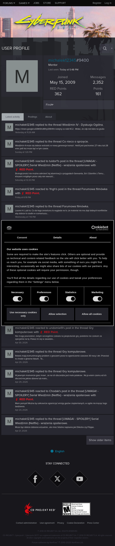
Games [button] (23, 3)
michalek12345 (25, 125)
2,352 (97, 82)
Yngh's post (56, 189)
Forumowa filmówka (95, 189)
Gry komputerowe (74, 351)
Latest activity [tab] (13, 116)
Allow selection (57, 314)
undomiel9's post (60, 328)
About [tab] (93, 237)
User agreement (47, 523)
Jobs (36, 2)
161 (98, 94)
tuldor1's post (57, 161)
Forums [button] (8, 3)
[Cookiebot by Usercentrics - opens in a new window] (94, 228)
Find (49, 104)
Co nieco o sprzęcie (75, 141)
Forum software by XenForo (57, 542)
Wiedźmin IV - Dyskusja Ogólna (83, 125)
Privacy (60, 523)
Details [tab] (57, 237)
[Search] (105, 48)
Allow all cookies (92, 314)
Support (60, 2)
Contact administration (26, 523)
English (57, 451)
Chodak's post (58, 391)
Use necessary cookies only (23, 314)
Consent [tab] (22, 237)
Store (47, 2)
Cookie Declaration (75, 523)
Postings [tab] (32, 116)
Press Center (93, 523)
